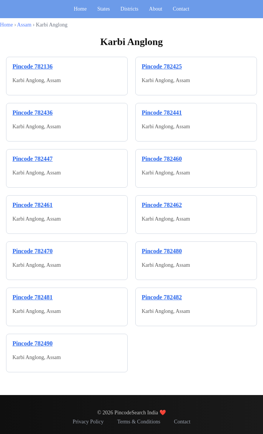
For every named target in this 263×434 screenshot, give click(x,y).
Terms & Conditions (138, 422)
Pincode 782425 (162, 66)
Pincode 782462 (162, 205)
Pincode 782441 (162, 112)
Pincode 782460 (162, 159)
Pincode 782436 (32, 112)
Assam (24, 25)
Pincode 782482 (162, 297)
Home (80, 9)
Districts (129, 9)
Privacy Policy (88, 422)
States (103, 9)
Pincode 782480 (162, 251)
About (155, 9)
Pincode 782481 (32, 297)
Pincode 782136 (32, 66)
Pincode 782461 (32, 205)
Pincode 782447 (32, 159)
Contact (181, 9)
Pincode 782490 (32, 343)
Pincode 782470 (32, 251)
